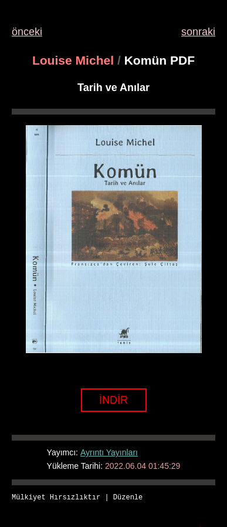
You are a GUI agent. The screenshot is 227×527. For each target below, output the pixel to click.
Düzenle (128, 498)
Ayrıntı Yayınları (109, 452)
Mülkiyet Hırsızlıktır (56, 498)
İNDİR (113, 400)
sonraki (198, 32)
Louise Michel (73, 60)
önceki (27, 32)
